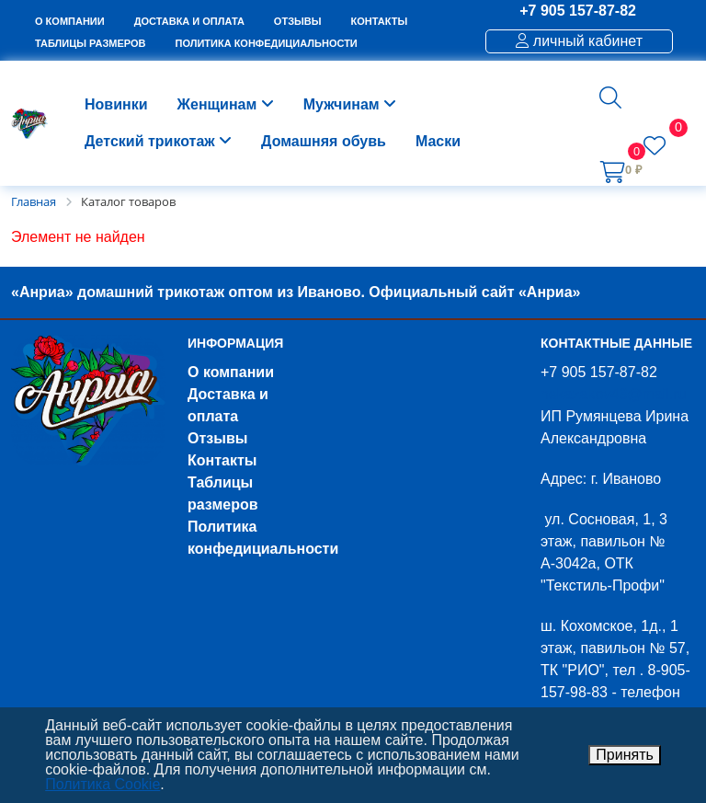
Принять (625, 755)
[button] (610, 97)
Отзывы (217, 438)
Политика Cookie (102, 784)
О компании (231, 372)
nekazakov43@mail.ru (614, 394)
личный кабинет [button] (579, 41)
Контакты (222, 460)
